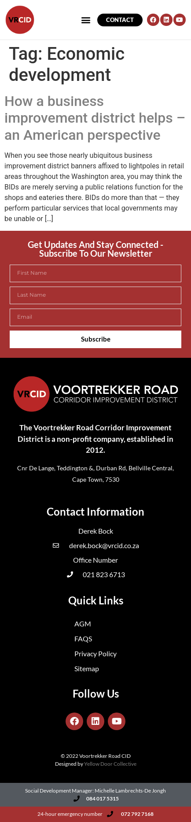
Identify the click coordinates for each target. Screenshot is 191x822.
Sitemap (86, 668)
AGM (82, 623)
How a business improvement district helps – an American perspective (94, 118)
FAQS (83, 638)
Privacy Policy (95, 653)
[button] (172, 12)
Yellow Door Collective (110, 763)
